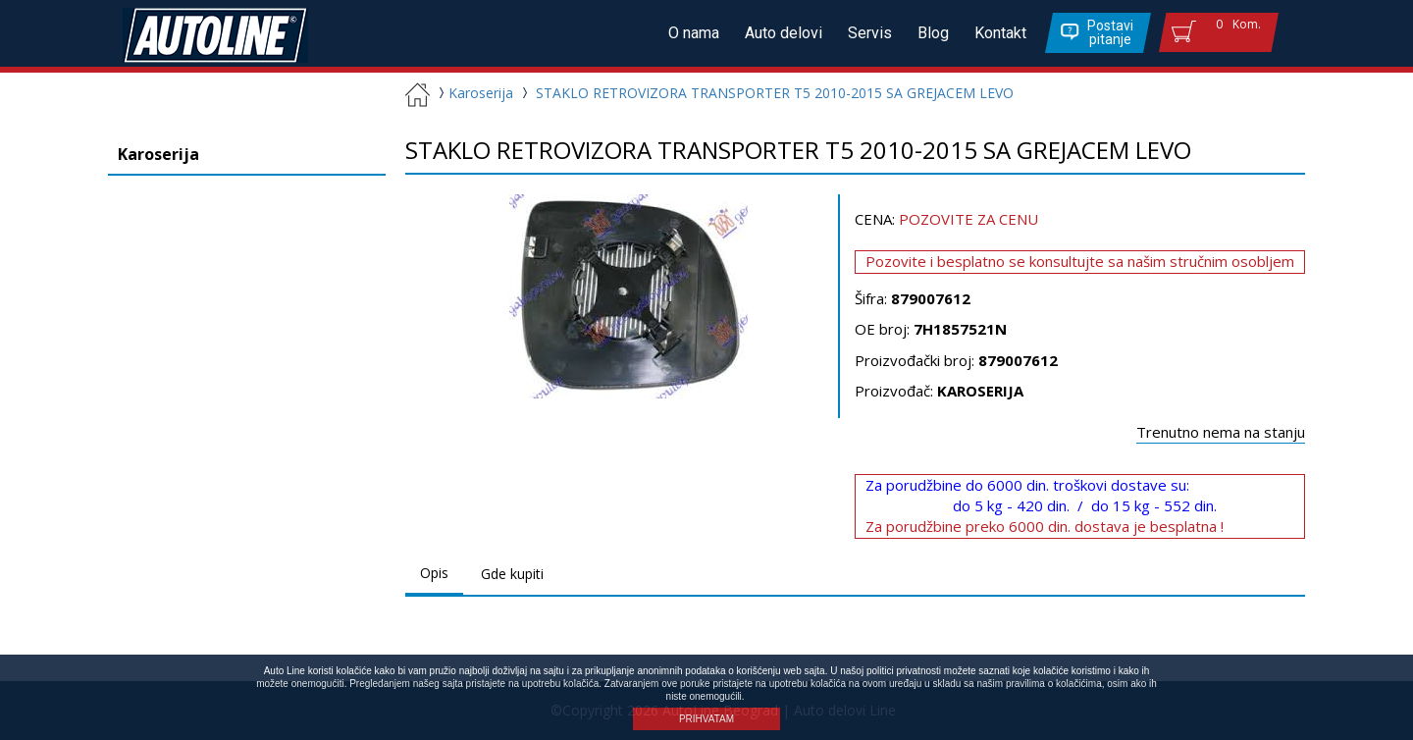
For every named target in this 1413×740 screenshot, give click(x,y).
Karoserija (473, 92)
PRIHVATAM (706, 719)
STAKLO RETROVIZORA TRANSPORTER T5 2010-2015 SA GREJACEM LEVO (775, 92)
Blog (933, 33)
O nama (693, 33)
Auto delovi (783, 33)
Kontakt (1000, 33)
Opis (434, 572)
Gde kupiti (512, 573)
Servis (870, 33)
